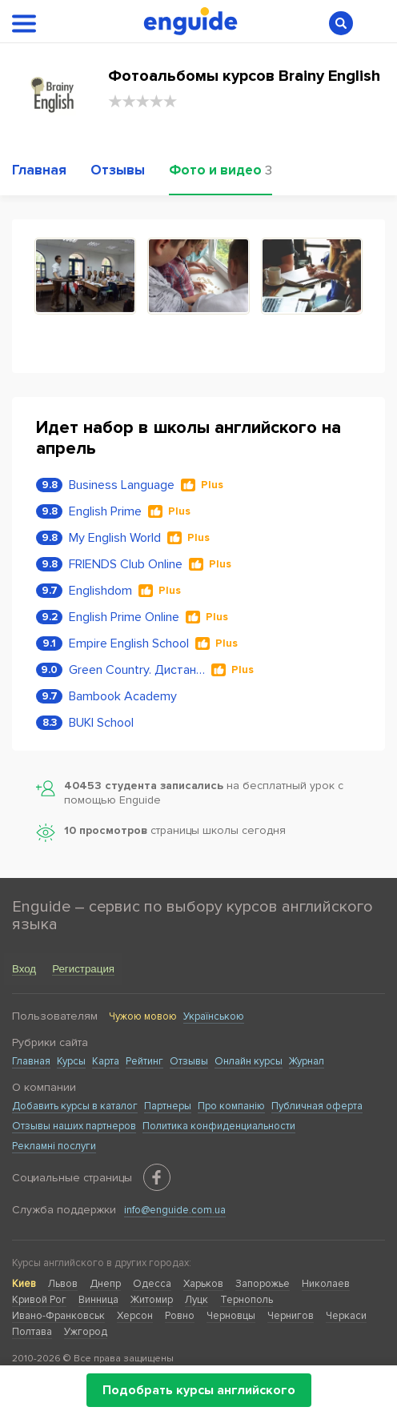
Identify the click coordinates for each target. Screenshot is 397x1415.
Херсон (135, 1315)
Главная (31, 1061)
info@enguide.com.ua (175, 1210)
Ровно (179, 1315)
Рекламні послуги (54, 1146)
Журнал (306, 1061)
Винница (98, 1299)
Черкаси (346, 1315)
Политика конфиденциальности (218, 1126)
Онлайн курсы (249, 1061)
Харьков (203, 1283)
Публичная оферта (317, 1106)
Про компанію (231, 1106)
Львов (63, 1283)
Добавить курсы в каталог (75, 1106)
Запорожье (262, 1283)
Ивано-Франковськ (58, 1315)
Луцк (196, 1299)
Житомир (151, 1299)
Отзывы (189, 1061)
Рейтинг (144, 1061)
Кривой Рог (39, 1299)
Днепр (105, 1283)
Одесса (152, 1283)
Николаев (326, 1283)
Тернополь (246, 1299)
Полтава (32, 1331)
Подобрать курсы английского (198, 1390)
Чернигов (290, 1315)
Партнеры (167, 1106)
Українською (213, 1016)
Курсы (71, 1061)
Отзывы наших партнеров (74, 1126)
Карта (105, 1061)
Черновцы (231, 1315)
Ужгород (85, 1331)
